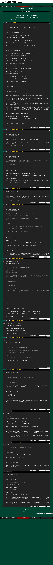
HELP (7, 6)
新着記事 (13, 6)
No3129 (7, 209)
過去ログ (48, 6)
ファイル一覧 (34, 6)
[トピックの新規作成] (34, 17)
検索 (43, 6)
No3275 (7, 134)
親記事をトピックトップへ (26, 8)
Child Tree (26, 520)
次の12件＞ (26, 509)
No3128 (7, 263)
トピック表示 (23, 6)
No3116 (8, 210)
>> (29, 19)
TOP (2, 6)
